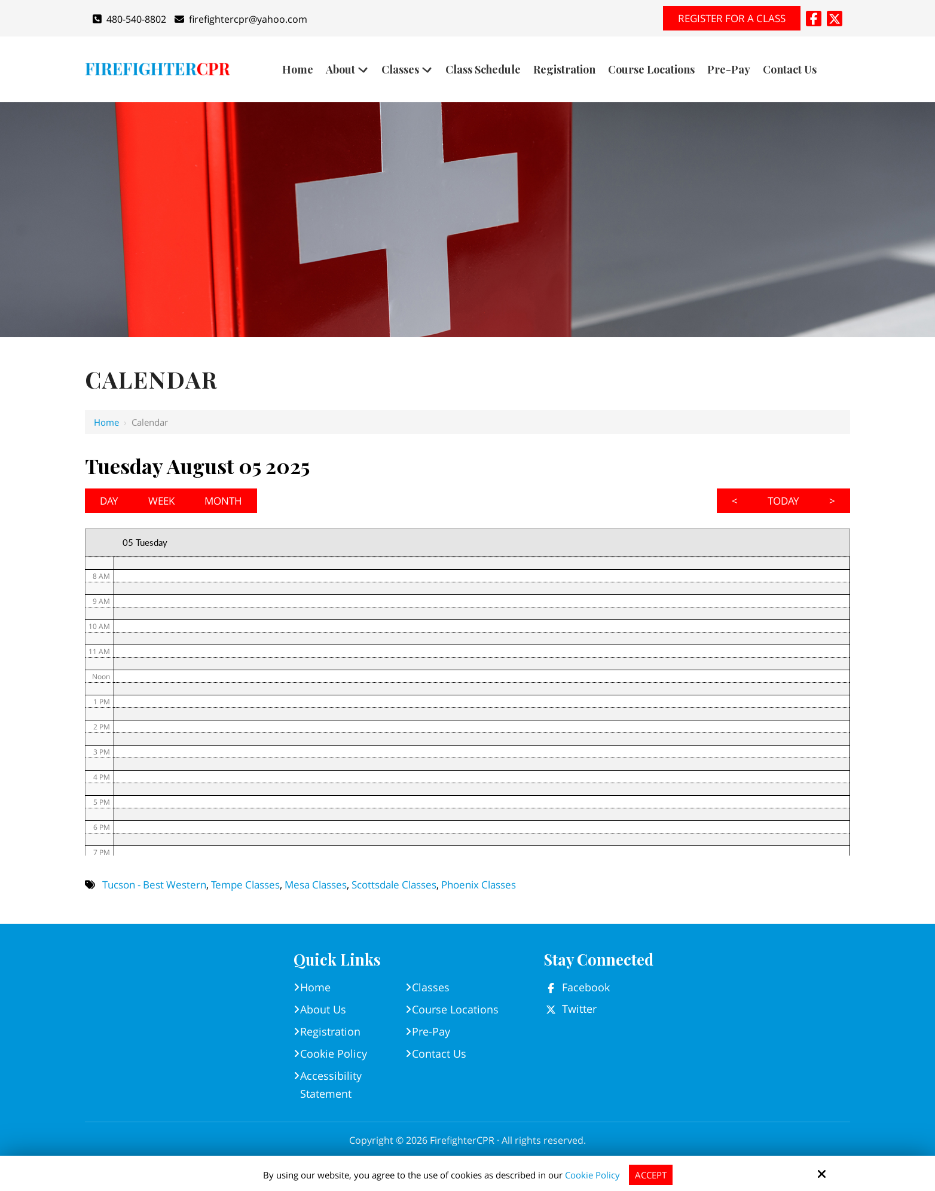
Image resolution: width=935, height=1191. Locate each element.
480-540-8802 (129, 19)
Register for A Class (732, 18)
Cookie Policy (592, 1174)
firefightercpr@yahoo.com (241, 19)
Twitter (579, 1008)
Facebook (586, 987)
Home (106, 422)
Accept (651, 1175)
